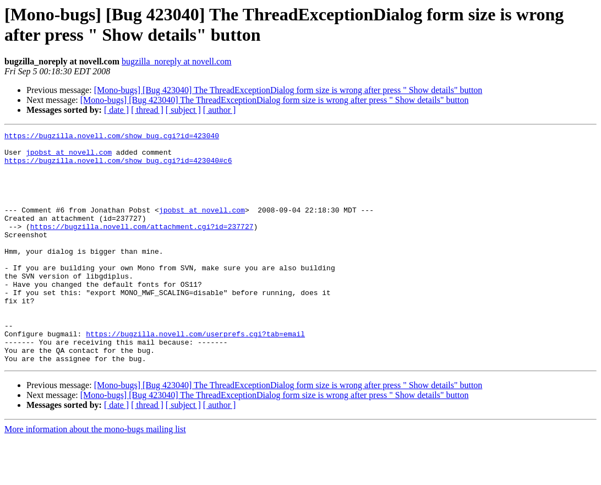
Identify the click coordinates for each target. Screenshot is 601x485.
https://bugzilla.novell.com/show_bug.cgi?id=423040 (111, 137)
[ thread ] (147, 110)
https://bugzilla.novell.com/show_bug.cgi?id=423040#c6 (118, 167)
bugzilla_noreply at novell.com (177, 61)
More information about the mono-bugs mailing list (95, 475)
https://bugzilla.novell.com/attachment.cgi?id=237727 (142, 246)
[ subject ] (183, 110)
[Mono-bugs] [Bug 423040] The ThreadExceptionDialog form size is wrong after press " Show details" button (288, 90)
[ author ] (219, 110)
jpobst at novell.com (69, 157)
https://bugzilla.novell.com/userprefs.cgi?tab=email (195, 375)
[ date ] (116, 110)
